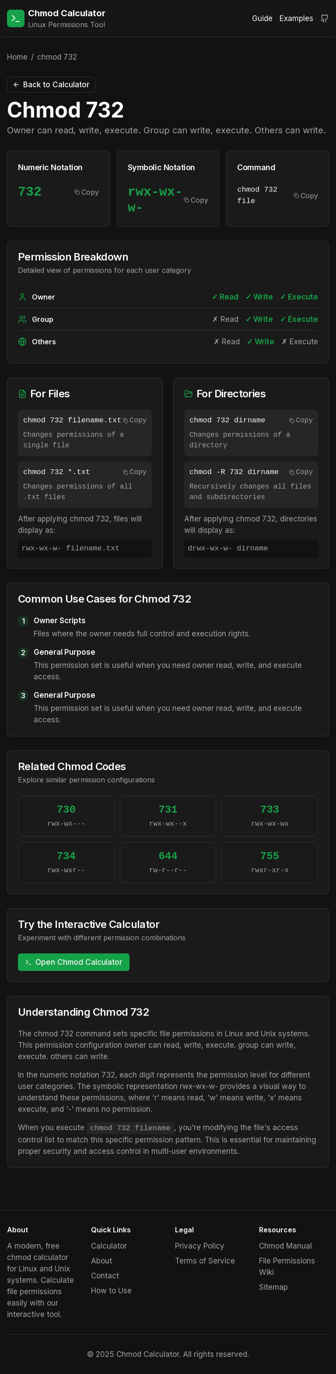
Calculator (109, 1246)
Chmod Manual (285, 1246)
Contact (105, 1275)
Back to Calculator (51, 84)
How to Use (111, 1290)
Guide (262, 18)
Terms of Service (205, 1260)
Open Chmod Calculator (73, 962)
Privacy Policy (199, 1246)
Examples (296, 18)
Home (17, 57)
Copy (86, 192)
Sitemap (273, 1287)
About (101, 1260)
